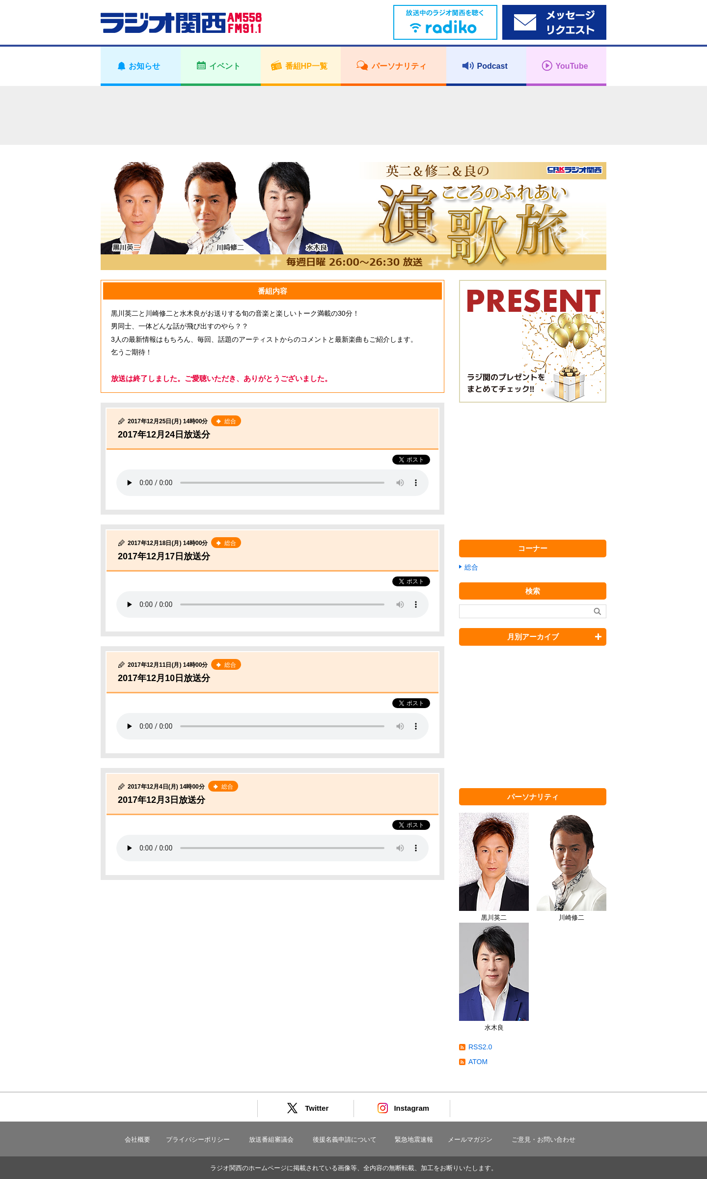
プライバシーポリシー (198, 1139)
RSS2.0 (480, 1047)
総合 (471, 567)
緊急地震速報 (414, 1139)
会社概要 (137, 1139)
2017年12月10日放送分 (164, 678)
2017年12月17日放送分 (164, 556)
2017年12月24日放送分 (164, 434)
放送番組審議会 (271, 1139)
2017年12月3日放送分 (161, 800)
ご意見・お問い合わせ (543, 1139)
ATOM (478, 1062)
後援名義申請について (345, 1139)
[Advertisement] (353, 115)
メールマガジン (470, 1139)
